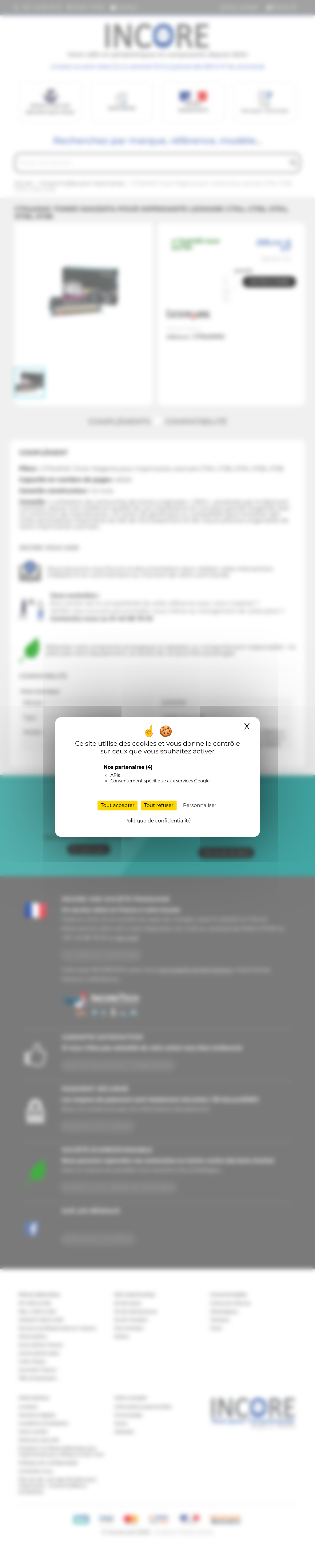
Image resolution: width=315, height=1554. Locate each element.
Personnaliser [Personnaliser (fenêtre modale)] (200, 805)
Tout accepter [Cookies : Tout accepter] (117, 805)
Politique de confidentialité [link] (157, 821)
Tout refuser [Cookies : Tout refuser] (158, 805)
